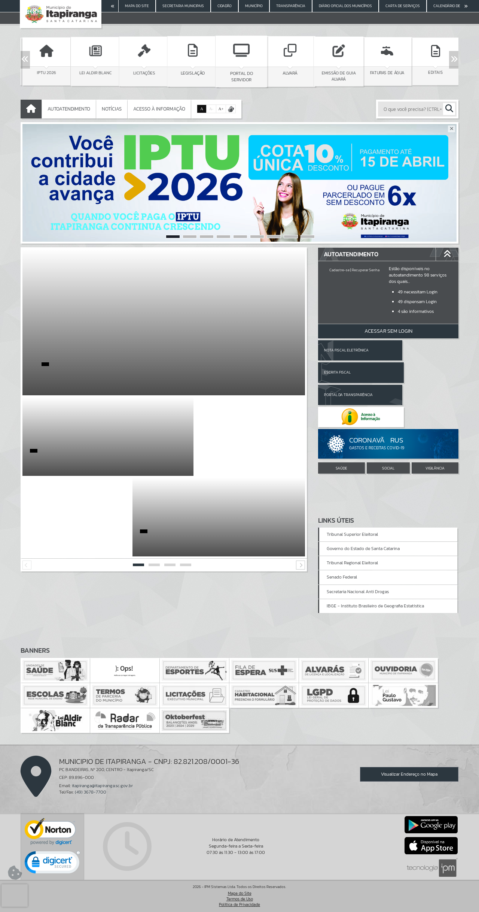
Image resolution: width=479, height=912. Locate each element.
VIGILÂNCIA (435, 424)
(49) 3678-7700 (90, 792)
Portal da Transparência (348, 372)
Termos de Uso (239, 899)
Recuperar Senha (365, 270)
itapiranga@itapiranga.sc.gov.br (102, 785)
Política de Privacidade (239, 905)
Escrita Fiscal (407, 350)
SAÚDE (341, 424)
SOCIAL (388, 424)
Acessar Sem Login (388, 331)
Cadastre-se (339, 270)
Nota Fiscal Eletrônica (346, 350)
